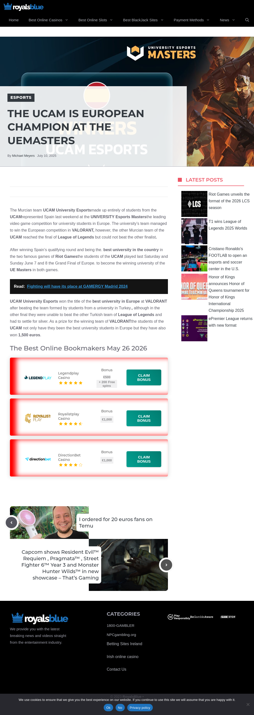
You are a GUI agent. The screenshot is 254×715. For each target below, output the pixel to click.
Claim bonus (144, 377)
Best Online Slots (98, 20)
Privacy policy (140, 708)
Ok (108, 708)
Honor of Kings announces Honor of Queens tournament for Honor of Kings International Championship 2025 (215, 293)
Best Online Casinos (51, 20)
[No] (247, 704)
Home (14, 20)
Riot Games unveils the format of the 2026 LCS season (215, 204)
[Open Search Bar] (247, 20)
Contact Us (116, 669)
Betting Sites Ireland (124, 644)
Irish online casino (122, 657)
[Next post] (166, 564)
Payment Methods (194, 20)
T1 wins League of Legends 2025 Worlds (214, 231)
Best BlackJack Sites (146, 20)
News (230, 20)
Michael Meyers (23, 156)
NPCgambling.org (121, 635)
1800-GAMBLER (120, 625)
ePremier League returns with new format (217, 328)
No (120, 708)
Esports (21, 97)
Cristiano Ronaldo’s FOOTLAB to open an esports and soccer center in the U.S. (214, 258)
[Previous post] (11, 522)
